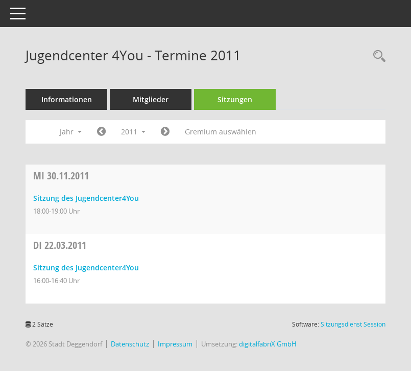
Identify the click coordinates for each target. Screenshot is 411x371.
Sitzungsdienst (353, 324)
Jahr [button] (71, 131)
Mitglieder (150, 99)
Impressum (175, 344)
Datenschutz (130, 344)
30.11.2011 (61, 175)
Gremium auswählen (220, 131)
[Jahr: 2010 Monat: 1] (101, 132)
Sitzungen (234, 99)
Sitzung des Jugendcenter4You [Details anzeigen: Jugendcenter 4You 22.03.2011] (86, 267)
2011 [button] (133, 131)
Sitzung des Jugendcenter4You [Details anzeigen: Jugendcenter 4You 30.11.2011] (86, 198)
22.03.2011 (59, 245)
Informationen (66, 99)
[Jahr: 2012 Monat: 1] (165, 132)
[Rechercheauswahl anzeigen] (376, 56)
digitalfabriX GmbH (268, 344)
